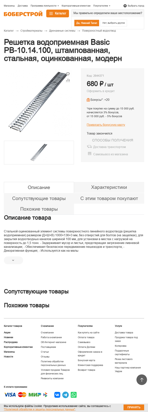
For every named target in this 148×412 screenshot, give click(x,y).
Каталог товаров (13, 326)
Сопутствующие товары (39, 198)
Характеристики (109, 187)
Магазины (9, 352)
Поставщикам (48, 347)
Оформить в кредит (101, 91)
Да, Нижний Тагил (86, 23)
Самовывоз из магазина (110, 154)
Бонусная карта (86, 360)
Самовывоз (84, 342)
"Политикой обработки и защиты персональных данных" (39, 409)
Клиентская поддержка (90, 365)
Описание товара (27, 217)
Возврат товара (86, 370)
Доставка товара (124, 332)
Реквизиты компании (52, 378)
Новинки (8, 337)
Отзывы (45, 356)
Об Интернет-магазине (53, 342)
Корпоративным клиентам (18, 347)
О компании (47, 332)
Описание (39, 187)
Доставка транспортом (109, 147)
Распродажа (11, 342)
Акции (7, 332)
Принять (133, 407)
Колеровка (120, 346)
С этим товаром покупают (109, 198)
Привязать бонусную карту (106, 124)
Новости (8, 356)
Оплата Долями (86, 347)
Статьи (45, 352)
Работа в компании (51, 337)
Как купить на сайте (88, 332)
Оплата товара (86, 337)
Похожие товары (39, 209)
